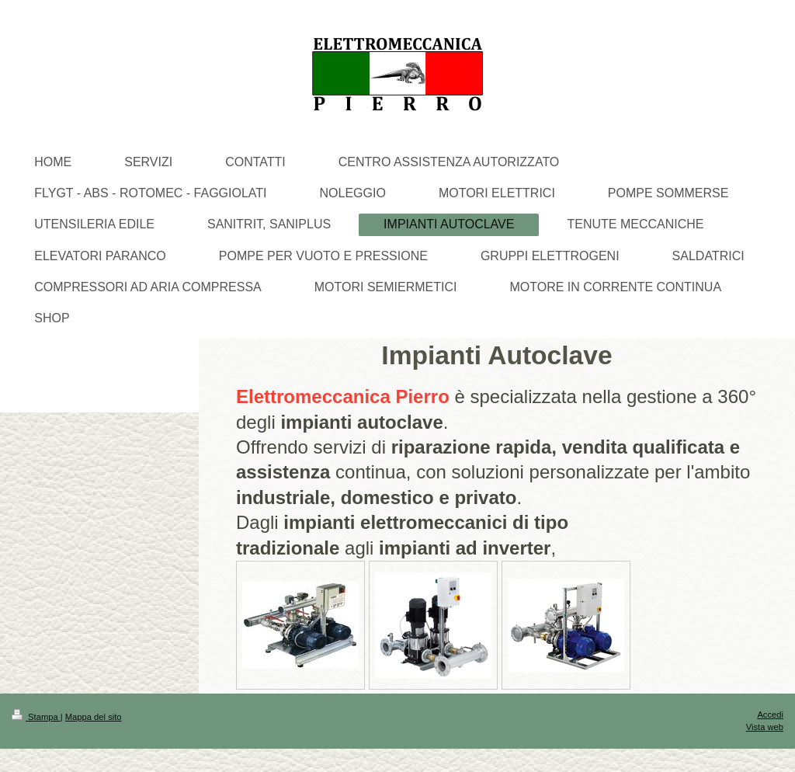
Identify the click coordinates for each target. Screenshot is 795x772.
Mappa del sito (93, 717)
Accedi (770, 714)
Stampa (36, 717)
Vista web (764, 727)
